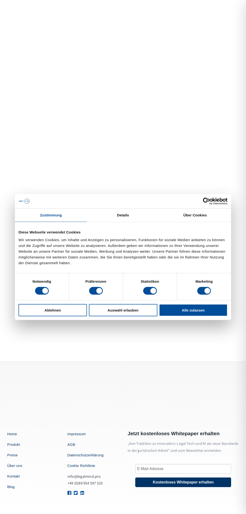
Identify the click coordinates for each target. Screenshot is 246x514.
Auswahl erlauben (123, 310)
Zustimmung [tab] (51, 215)
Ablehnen (52, 310)
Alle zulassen (193, 310)
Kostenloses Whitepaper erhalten (183, 482)
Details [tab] (123, 215)
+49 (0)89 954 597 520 (85, 483)
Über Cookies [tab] (195, 215)
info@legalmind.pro (84, 476)
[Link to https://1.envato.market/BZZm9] (69, 493)
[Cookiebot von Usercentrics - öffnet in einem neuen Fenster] (206, 201)
